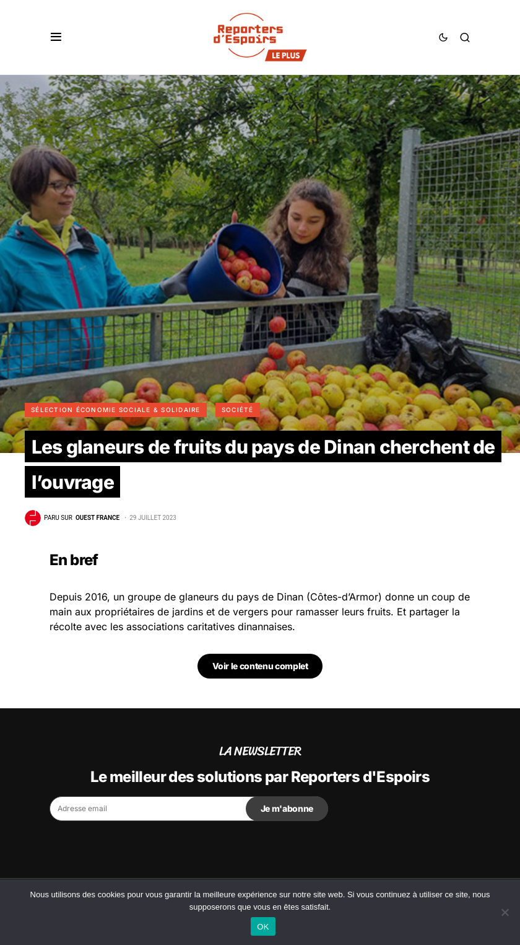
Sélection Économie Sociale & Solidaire (116, 409)
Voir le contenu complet (260, 666)
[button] (56, 37)
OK (263, 926)
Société (238, 409)
